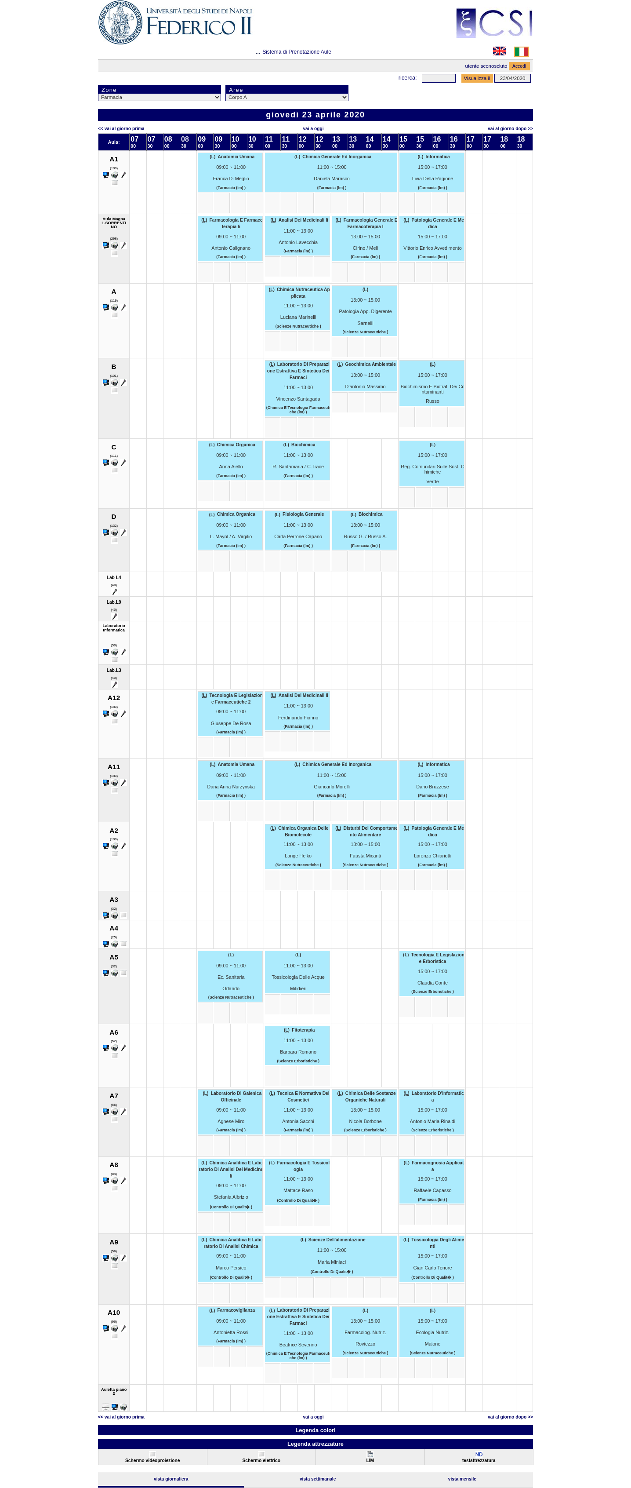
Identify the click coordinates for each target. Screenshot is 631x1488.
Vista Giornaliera (171, 1479)
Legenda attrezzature (315, 1444)
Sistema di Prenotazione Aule (296, 52)
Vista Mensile (462, 1479)
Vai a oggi (313, 128)
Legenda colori (315, 1430)
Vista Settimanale (318, 1479)
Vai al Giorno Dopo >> (510, 128)
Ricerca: (408, 77)
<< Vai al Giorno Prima (121, 128)
